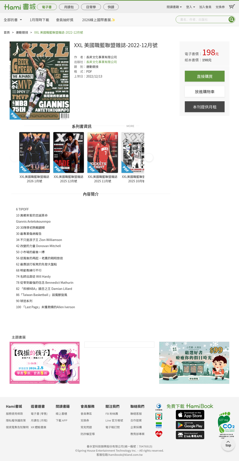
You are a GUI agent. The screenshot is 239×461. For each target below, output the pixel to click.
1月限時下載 (39, 19)
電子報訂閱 (113, 427)
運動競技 (22, 32)
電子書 (47, 7)
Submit (231, 19)
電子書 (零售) (39, 413)
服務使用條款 (14, 413)
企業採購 (136, 427)
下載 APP (61, 420)
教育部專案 (137, 434)
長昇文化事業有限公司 (101, 62)
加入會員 (205, 6)
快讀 (111, 7)
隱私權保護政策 (16, 420)
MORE (130, 125)
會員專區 (86, 413)
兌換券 (220, 6)
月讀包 (69, 7)
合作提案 (136, 420)
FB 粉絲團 (112, 413)
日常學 (91, 7)
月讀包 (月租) (39, 420)
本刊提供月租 (204, 107)
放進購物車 (205, 91)
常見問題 (86, 427)
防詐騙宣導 (88, 434)
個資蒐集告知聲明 (17, 427)
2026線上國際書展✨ (98, 19)
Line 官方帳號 (114, 420)
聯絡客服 (136, 413)
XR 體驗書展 (38, 427)
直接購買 (205, 76)
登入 (189, 6)
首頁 (7, 32)
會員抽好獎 (64, 19)
